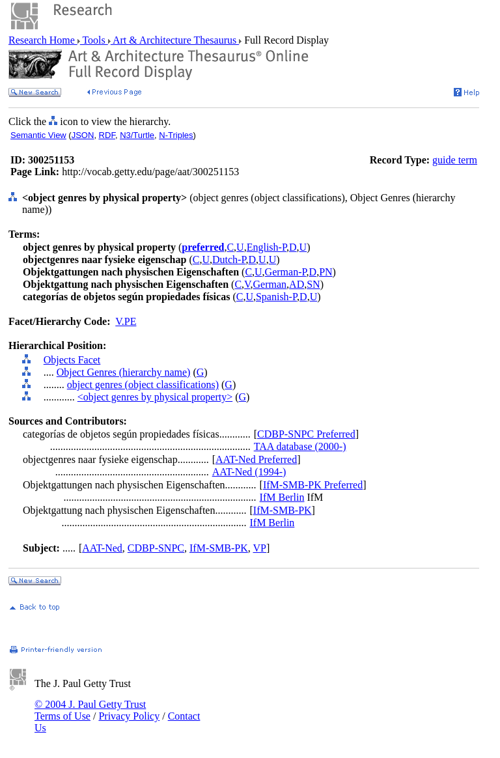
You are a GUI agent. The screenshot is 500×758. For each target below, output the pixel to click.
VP (259, 548)
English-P (266, 247)
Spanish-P (276, 296)
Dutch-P (229, 259)
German (270, 284)
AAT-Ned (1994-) (249, 471)
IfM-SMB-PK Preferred (313, 484)
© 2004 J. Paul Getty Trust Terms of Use (90, 710)
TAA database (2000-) (300, 446)
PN (325, 271)
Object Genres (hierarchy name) (124, 372)
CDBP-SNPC (156, 548)
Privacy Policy (129, 716)
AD (296, 284)
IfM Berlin (282, 497)
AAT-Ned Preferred (256, 459)
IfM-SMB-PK (282, 510)
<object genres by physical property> (154, 396)
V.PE (125, 321)
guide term (454, 159)
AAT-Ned (102, 548)
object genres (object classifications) (143, 384)
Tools (94, 40)
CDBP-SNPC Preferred (306, 434)
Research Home (42, 40)
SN (313, 284)
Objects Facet (72, 359)
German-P (286, 271)
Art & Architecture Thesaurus (175, 40)
